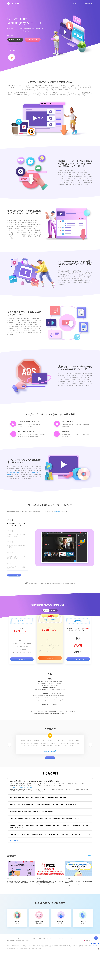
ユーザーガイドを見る (14, 575)
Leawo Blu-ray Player (15, 472)
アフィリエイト (62, 938)
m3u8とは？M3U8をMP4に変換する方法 (21, 787)
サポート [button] (88, 3)
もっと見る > (14, 840)
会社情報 (40, 938)
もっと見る (50, 757)
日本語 (86, 941)
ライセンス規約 (29, 938)
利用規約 (35, 938)
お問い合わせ (46, 938)
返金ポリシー (21, 938)
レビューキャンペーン (72, 938)
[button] (9, 745)
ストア (81, 3)
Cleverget (18, 940)
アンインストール (54, 938)
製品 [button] (74, 3)
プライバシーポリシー (12, 938)
